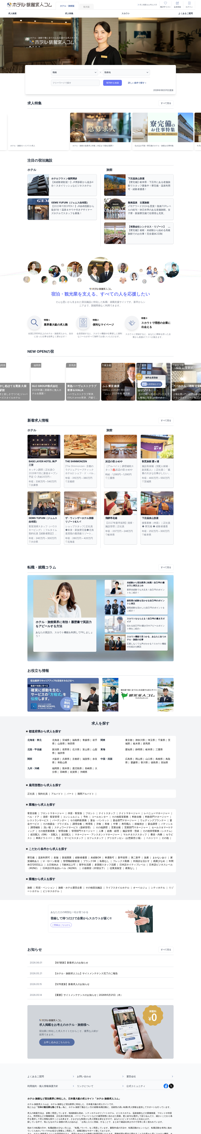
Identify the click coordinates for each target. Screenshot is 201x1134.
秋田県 (71, 743)
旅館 (109, 170)
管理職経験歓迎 (71, 861)
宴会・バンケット (99, 820)
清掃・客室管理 (51, 816)
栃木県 (136, 743)
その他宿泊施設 (94, 887)
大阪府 (55, 758)
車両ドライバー (44, 838)
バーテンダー (59, 820)
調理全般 (77, 823)
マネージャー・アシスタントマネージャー (97, 834)
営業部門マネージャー (136, 827)
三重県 (159, 749)
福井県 (61, 752)
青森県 (86, 739)
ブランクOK (89, 861)
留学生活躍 (85, 864)
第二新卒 (135, 857)
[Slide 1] (30, 46)
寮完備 (30, 857)
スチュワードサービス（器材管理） (73, 827)
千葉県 (161, 739)
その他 (165, 838)
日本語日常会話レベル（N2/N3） (60, 868)
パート (70, 793)
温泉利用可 (44, 857)
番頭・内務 (156, 834)
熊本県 (65, 768)
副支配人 (66, 834)
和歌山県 (62, 762)
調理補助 (35, 827)
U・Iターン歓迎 (51, 861)
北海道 (55, 739)
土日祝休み (53, 864)
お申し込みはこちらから (57, 1042)
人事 (101, 830)
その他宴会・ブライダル (56, 823)
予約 (85, 816)
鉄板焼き (139, 823)
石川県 (75, 749)
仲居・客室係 (75, 813)
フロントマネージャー (52, 813)
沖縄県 (83, 771)
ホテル (31, 170)
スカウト (126, 13)
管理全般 (63, 830)
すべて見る (166, 103)
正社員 (30, 793)
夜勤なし (130, 868)
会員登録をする (151, 384)
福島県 (75, 739)
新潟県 (55, 749)
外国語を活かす (141, 861)
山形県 (61, 743)
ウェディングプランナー (153, 820)
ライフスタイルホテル (117, 887)
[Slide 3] (36, 46)
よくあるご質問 (185, 13)
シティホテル (158, 887)
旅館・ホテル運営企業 (70, 887)
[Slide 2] (33, 46)
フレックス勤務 (121, 861)
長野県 (65, 749)
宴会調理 (152, 823)
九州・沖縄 (33, 768)
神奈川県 (140, 739)
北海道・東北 (34, 739)
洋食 (98, 823)
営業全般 (116, 827)
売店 (58, 838)
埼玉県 (151, 739)
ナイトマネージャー (129, 813)
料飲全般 (136, 816)
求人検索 (12, 13)
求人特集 (69, 13)
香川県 (144, 762)
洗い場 (47, 827)
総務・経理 (113, 830)
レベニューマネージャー (157, 813)
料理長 (89, 823)
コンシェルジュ (71, 816)
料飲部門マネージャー (157, 816)
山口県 (149, 758)
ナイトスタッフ (107, 813)
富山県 (86, 749)
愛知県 (128, 749)
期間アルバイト (86, 793)
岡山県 (138, 758)
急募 (146, 857)
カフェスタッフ (95, 838)
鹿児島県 (77, 768)
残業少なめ (159, 861)
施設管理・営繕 (131, 830)
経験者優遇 (81, 857)
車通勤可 (109, 857)
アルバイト (57, 793)
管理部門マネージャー (83, 830)
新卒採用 (122, 857)
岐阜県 (149, 749)
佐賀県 (73, 771)
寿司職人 (126, 823)
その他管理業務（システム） (158, 830)
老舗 (56, 857)
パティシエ (167, 823)
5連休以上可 (68, 864)
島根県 (159, 758)
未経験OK (96, 857)
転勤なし (104, 861)
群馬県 (146, 743)
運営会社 (150, 1076)
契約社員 (43, 793)
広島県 (128, 758)
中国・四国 (106, 758)
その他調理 (102, 827)
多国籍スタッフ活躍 (105, 864)
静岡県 (138, 749)
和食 (107, 823)
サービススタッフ (73, 838)
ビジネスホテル (51, 891)
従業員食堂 (116, 868)
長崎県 (88, 768)
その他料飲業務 (78, 820)
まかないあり (160, 857)
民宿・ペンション (45, 887)
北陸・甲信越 (34, 749)
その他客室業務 (120, 816)
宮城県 (65, 739)
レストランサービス (38, 820)
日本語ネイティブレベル (132, 864)
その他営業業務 (46, 830)
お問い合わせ (100, 1076)
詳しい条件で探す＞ (137, 82)
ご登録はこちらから (61, 925)
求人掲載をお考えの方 (147, 5)
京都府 (75, 758)
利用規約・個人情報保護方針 (51, 1086)
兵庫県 (65, 758)
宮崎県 (63, 771)
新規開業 (66, 857)
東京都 (128, 739)
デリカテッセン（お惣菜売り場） (124, 838)
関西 (29, 758)
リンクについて (100, 1086)
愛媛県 (134, 762)
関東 (102, 739)
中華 (115, 823)
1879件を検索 (112, 82)
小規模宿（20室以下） (94, 868)
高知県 (164, 762)
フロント (90, 813)
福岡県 (55, 768)
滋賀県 (86, 758)
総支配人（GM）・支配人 (44, 834)
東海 (102, 749)
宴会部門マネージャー (124, 820)
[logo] (29, 4)
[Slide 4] (39, 46)
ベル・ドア (33, 816)
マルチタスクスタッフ (135, 834)
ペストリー (152, 838)
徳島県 (154, 762)
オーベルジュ (140, 887)
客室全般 (32, 813)
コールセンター (100, 816)
